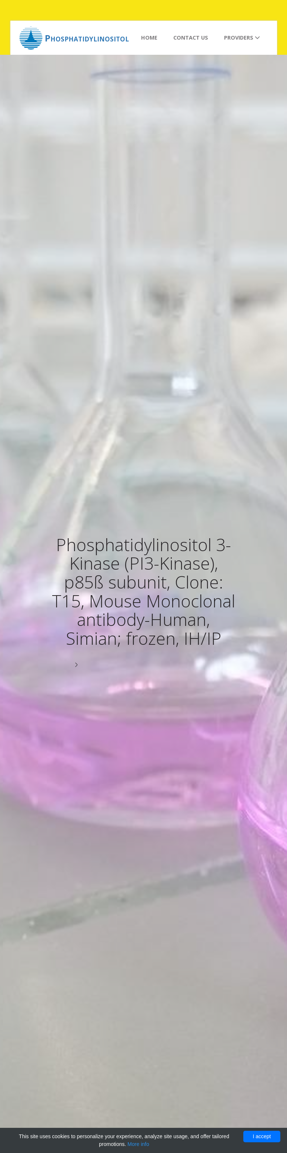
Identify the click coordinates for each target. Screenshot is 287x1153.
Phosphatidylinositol (87, 38)
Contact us (190, 37)
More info (138, 1144)
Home (149, 37)
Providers (242, 37)
